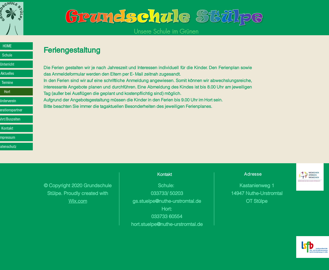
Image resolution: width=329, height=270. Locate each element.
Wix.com (78, 201)
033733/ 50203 (167, 193)
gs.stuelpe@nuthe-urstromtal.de (167, 201)
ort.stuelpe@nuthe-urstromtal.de (168, 224)
